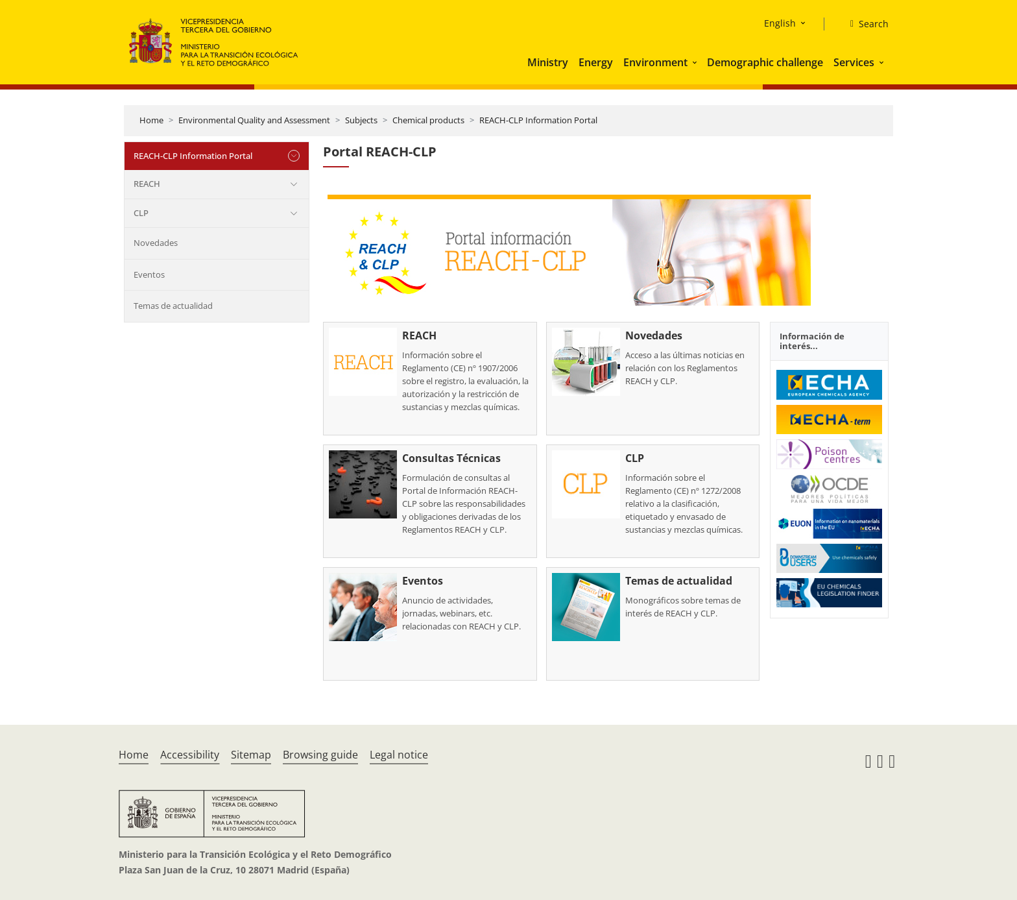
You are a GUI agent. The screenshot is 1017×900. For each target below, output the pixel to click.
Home (151, 120)
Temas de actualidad (173, 305)
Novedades (156, 243)
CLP (141, 213)
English (780, 23)
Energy (596, 62)
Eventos (149, 274)
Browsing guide (320, 755)
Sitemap (251, 755)
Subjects (361, 120)
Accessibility (189, 755)
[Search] (864, 24)
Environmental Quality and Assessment (254, 120)
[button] (696, 62)
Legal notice (399, 755)
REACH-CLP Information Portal (538, 120)
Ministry (547, 62)
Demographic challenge (765, 62)
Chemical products (428, 120)
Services (853, 62)
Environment (655, 62)
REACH (147, 183)
